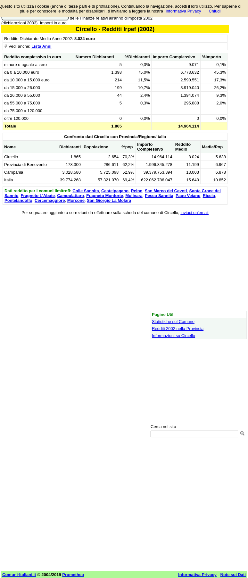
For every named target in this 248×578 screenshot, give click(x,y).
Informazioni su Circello (173, 335)
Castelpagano (114, 190)
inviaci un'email (194, 212)
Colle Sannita (85, 190)
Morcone (76, 200)
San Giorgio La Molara (109, 200)
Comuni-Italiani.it (19, 574)
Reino (136, 190)
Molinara (133, 195)
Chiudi (214, 11)
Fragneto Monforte (104, 195)
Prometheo (73, 574)
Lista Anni (41, 46)
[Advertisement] (115, 264)
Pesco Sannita (159, 195)
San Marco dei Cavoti (166, 190)
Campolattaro (70, 195)
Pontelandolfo (18, 200)
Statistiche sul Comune (173, 321)
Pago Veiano (188, 195)
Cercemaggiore (50, 200)
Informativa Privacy (183, 11)
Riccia (209, 195)
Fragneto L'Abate (38, 195)
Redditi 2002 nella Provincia (177, 328)
